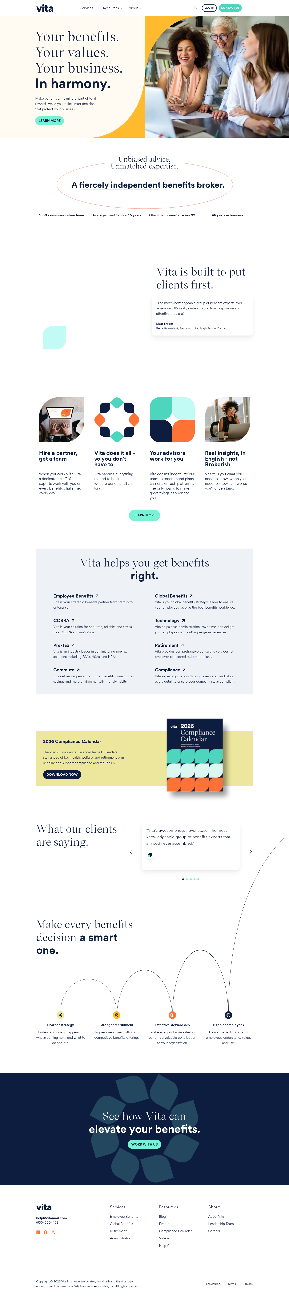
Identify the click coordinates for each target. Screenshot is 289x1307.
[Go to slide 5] (198, 879)
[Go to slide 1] (183, 879)
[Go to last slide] (130, 851)
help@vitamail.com (51, 1218)
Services (86, 8)
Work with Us (144, 1144)
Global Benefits (121, 1224)
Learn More (50, 121)
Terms (232, 1284)
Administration (121, 1238)
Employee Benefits (124, 1216)
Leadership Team (221, 1224)
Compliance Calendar (175, 1231)
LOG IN (209, 8)
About (133, 8)
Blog (162, 1216)
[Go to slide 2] (187, 879)
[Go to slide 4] (194, 879)
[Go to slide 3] (191, 879)
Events (164, 1224)
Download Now (62, 775)
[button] (196, 8)
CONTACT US (230, 8)
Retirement (118, 1231)
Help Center (168, 1246)
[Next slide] (250, 851)
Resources (111, 8)
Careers (214, 1231)
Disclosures (212, 1284)
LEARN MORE (144, 515)
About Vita (216, 1216)
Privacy (248, 1284)
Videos (164, 1238)
